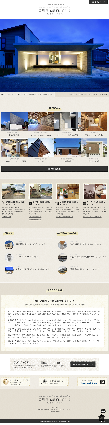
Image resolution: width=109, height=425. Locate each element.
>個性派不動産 (6, 217)
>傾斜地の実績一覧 (35, 220)
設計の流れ (93, 94)
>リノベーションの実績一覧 (92, 217)
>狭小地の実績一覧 (35, 217)
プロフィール (22, 94)
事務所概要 (32, 94)
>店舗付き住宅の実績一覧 (64, 217)
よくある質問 (103, 94)
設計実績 (84, 94)
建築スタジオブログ (45, 94)
